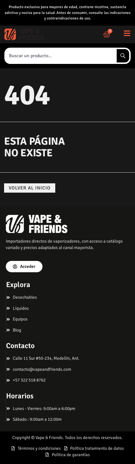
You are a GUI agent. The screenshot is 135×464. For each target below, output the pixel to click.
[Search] (123, 56)
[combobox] (59, 56)
